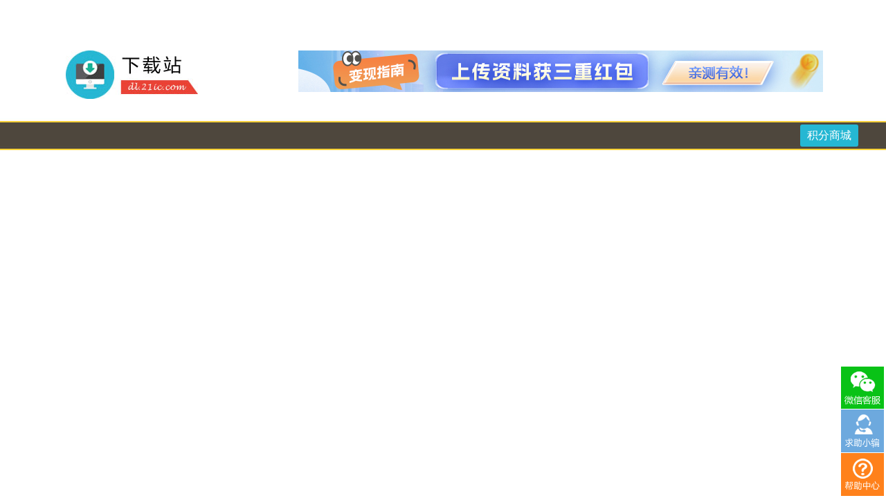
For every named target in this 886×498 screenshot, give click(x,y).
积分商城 (829, 135)
